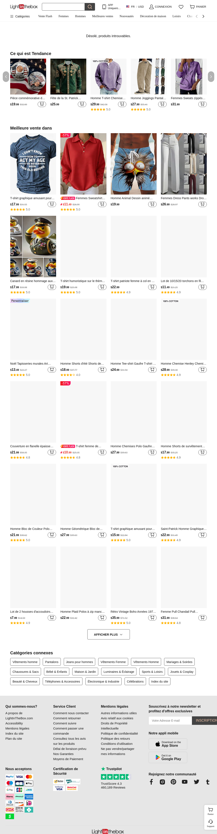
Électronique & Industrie (103, 681)
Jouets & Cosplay (181, 671)
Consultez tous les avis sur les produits (69, 741)
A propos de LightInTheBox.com (19, 715)
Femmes (63, 16)
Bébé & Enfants (56, 671)
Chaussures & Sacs (26, 671)
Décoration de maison (153, 16)
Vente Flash (45, 16)
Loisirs (177, 16)
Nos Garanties (63, 754)
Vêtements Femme (113, 662)
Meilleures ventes (102, 16)
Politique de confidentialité (119, 733)
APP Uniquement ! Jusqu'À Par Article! (115, 7)
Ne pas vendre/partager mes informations (118, 751)
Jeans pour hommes (79, 662)
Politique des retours (115, 738)
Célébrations (135, 681)
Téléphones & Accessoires (62, 681)
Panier (212, 810)
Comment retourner (67, 718)
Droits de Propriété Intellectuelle (114, 725)
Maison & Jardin (85, 671)
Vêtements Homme (146, 662)
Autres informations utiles (119, 713)
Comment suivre (64, 723)
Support (210, 826)
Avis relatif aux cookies (117, 718)
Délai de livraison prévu (69, 749)
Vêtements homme (25, 662)
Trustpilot (111, 769)
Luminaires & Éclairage (119, 671)
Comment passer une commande (68, 731)
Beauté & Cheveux (25, 681)
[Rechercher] (63, 7)
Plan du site (14, 738)
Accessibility (14, 723)
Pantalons (51, 662)
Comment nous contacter (71, 713)
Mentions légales (18, 728)
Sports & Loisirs (152, 671)
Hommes (80, 16)
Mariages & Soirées (179, 662)
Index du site (159, 681)
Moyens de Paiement (68, 759)
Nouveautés (127, 16)
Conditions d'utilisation (117, 743)
